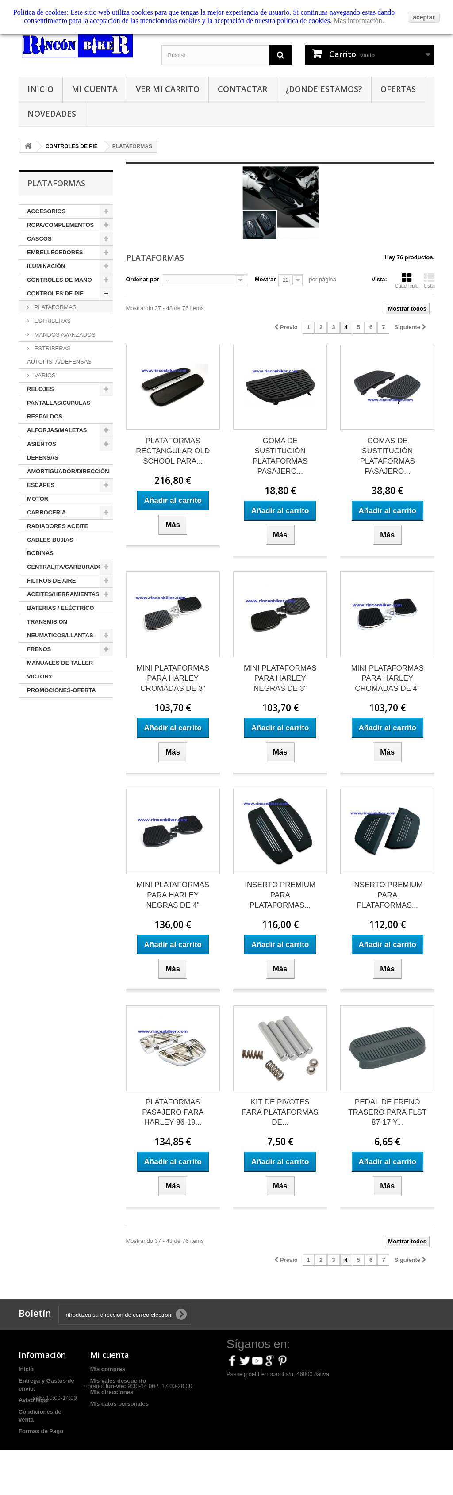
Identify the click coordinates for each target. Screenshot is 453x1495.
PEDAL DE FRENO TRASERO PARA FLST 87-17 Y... (387, 1112)
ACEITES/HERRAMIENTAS (63, 594)
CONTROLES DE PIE (55, 293)
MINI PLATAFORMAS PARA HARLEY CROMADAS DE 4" (387, 678)
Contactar (242, 89)
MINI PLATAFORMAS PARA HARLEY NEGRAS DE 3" (280, 678)
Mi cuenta (95, 89)
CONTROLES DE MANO (59, 279)
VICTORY (39, 676)
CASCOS (39, 238)
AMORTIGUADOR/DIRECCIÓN (68, 471)
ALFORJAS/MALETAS (57, 430)
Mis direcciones (112, 1392)
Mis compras (107, 1369)
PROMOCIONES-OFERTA (61, 690)
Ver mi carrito (168, 89)
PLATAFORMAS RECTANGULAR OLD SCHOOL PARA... (173, 451)
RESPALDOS (44, 416)
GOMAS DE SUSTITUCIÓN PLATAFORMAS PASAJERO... (387, 456)
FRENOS (39, 649)
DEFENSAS (42, 457)
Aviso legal (34, 1400)
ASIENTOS (41, 444)
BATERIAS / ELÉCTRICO (60, 608)
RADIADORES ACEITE (57, 526)
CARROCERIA (46, 512)
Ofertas (398, 89)
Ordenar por (142, 279)
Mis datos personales (119, 1403)
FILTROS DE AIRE (51, 580)
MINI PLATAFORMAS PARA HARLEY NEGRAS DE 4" (172, 895)
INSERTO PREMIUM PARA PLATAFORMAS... (280, 895)
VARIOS (44, 375)
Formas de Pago (41, 1431)
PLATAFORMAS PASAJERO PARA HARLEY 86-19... (172, 1112)
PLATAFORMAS (54, 307)
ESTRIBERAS (52, 321)
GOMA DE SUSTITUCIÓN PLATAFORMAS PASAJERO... (280, 456)
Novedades (51, 113)
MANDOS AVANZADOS (64, 334)
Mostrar (265, 279)
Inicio (40, 89)
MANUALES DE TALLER (60, 662)
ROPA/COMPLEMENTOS (60, 225)
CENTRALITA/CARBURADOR (67, 567)
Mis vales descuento (118, 1380)
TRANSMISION (47, 621)
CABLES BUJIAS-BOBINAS (51, 546)
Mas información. (359, 20)
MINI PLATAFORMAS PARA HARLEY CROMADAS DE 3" (172, 678)
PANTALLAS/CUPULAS (58, 402)
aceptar (424, 17)
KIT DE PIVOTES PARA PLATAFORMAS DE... (280, 1112)
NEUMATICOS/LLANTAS (60, 635)
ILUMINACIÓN (46, 266)
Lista (429, 280)
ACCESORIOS (46, 211)
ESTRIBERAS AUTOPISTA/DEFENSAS (59, 355)
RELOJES (40, 389)
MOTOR (37, 498)
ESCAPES (40, 485)
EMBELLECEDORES (55, 252)
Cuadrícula (406, 280)
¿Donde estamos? (323, 89)
